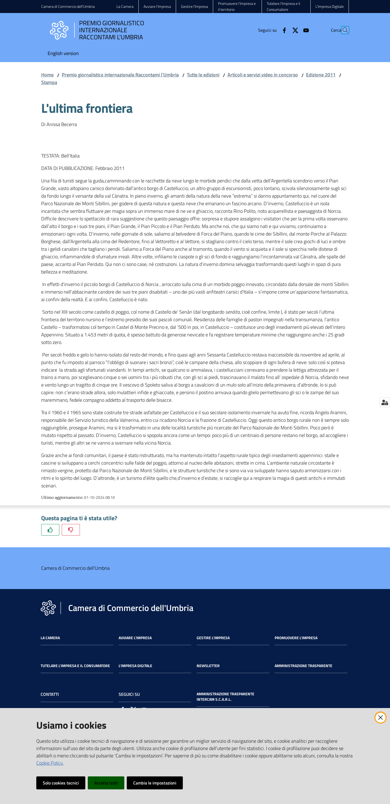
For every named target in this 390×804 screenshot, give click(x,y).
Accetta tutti (106, 783)
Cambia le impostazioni (154, 783)
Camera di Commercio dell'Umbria (68, 6)
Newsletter (208, 665)
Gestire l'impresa (213, 638)
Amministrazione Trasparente (303, 665)
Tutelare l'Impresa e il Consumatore (75, 665)
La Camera (50, 638)
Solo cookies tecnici (61, 783)
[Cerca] (342, 30)
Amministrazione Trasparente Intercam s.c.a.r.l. (225, 696)
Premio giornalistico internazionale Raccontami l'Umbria (120, 74)
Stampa (49, 82)
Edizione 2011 (321, 74)
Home (47, 74)
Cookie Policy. (50, 763)
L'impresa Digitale (135, 665)
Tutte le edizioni (203, 74)
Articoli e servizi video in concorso (262, 74)
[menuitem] (63, 54)
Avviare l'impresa (135, 638)
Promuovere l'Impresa (296, 638)
